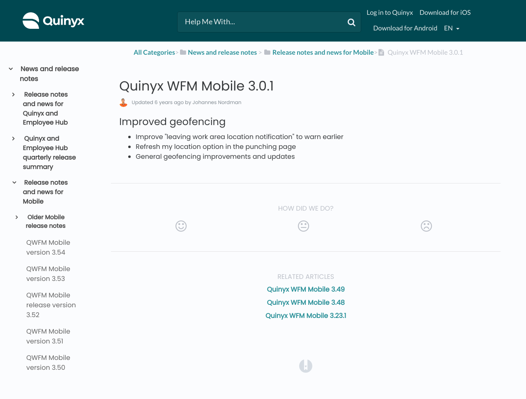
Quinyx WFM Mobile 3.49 (306, 289)
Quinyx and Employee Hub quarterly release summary (49, 153)
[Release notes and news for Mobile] (318, 52)
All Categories (154, 52)
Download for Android (405, 28)
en (449, 28)
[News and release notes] (218, 52)
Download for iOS (445, 12)
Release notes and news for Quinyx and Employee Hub (45, 108)
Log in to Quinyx (390, 12)
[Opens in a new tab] (305, 365)
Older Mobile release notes (45, 222)
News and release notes (49, 74)
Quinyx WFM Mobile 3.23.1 (305, 315)
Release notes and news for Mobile (45, 192)
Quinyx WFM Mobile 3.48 (306, 302)
